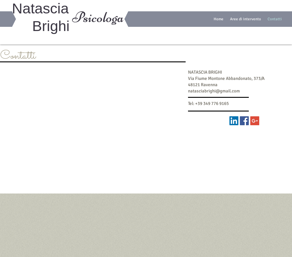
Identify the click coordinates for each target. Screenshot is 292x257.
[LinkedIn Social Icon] (233, 120)
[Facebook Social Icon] (244, 120)
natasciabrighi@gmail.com (214, 91)
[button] (245, 19)
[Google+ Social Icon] (254, 120)
